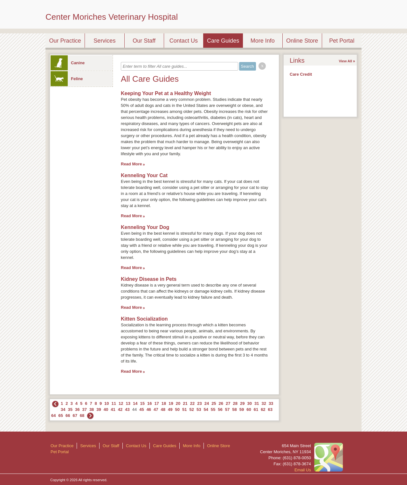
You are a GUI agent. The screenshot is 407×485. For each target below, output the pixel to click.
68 (82, 415)
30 (249, 403)
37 (84, 409)
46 (149, 409)
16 (149, 403)
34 (63, 409)
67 (74, 415)
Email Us (302, 470)
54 (206, 409)
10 (106, 403)
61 (256, 409)
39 (98, 409)
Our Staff (144, 41)
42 (120, 409)
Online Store (302, 41)
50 (177, 409)
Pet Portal (341, 41)
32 (263, 403)
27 (228, 403)
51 (184, 409)
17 (156, 403)
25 (213, 403)
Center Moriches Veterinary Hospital (111, 17)
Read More (131, 164)
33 (271, 403)
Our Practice (65, 41)
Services (104, 41)
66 (68, 415)
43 (127, 409)
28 (235, 403)
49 (170, 409)
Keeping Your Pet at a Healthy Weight (166, 93)
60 (248, 409)
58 (234, 409)
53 (199, 409)
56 (220, 409)
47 (156, 409)
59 (241, 409)
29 (242, 403)
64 (53, 415)
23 (199, 403)
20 (178, 403)
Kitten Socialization (144, 319)
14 (135, 403)
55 (213, 409)
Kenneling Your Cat (144, 175)
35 (70, 409)
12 (121, 403)
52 (191, 409)
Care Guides (223, 41)
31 (256, 403)
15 (142, 403)
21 (185, 403)
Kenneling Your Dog (145, 227)
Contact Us (183, 41)
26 (221, 403)
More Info (263, 41)
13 (128, 403)
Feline (67, 78)
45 (141, 409)
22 (192, 403)
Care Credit (301, 74)
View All (345, 61)
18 (164, 403)
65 (60, 415)
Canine (68, 62)
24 (206, 403)
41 (113, 409)
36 (77, 409)
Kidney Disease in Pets (148, 279)
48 (163, 409)
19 (171, 403)
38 (91, 409)
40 (106, 409)
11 (114, 403)
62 (263, 409)
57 (227, 409)
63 (270, 409)
